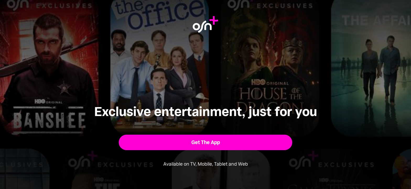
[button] (206, 142)
